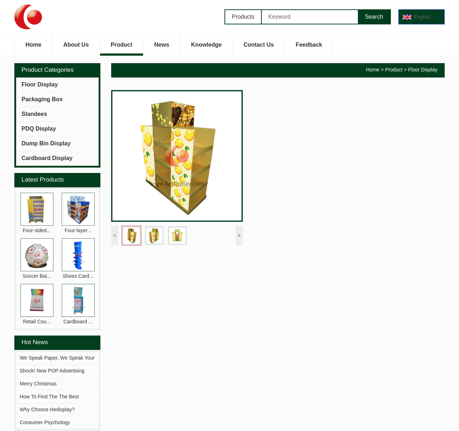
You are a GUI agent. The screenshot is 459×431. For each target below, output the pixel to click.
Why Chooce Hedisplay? (47, 409)
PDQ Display (39, 129)
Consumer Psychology (45, 422)
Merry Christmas (38, 384)
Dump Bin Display (46, 143)
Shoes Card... (78, 276)
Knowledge (206, 49)
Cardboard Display (47, 158)
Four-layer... (78, 230)
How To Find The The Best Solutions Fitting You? (49, 403)
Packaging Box (42, 99)
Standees (34, 114)
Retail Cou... (37, 321)
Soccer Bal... (37, 276)
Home (33, 49)
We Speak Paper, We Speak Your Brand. (57, 364)
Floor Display (40, 84)
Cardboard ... (78, 321)
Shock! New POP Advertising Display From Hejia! (52, 377)
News (161, 49)
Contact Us (258, 49)
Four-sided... (37, 230)
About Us (75, 49)
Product (121, 49)
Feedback (309, 49)
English (423, 17)
